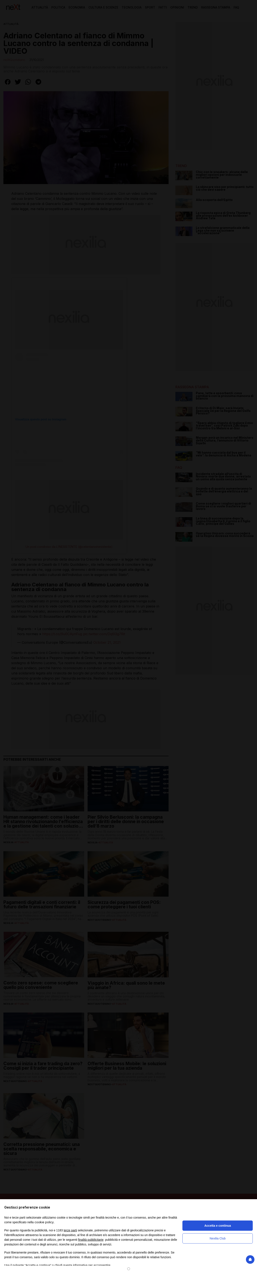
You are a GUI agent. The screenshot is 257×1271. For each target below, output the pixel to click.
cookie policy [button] (44, 1222)
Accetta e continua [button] (217, 1225)
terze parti (70, 1230)
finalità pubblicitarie (90, 1239)
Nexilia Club (218, 1238)
